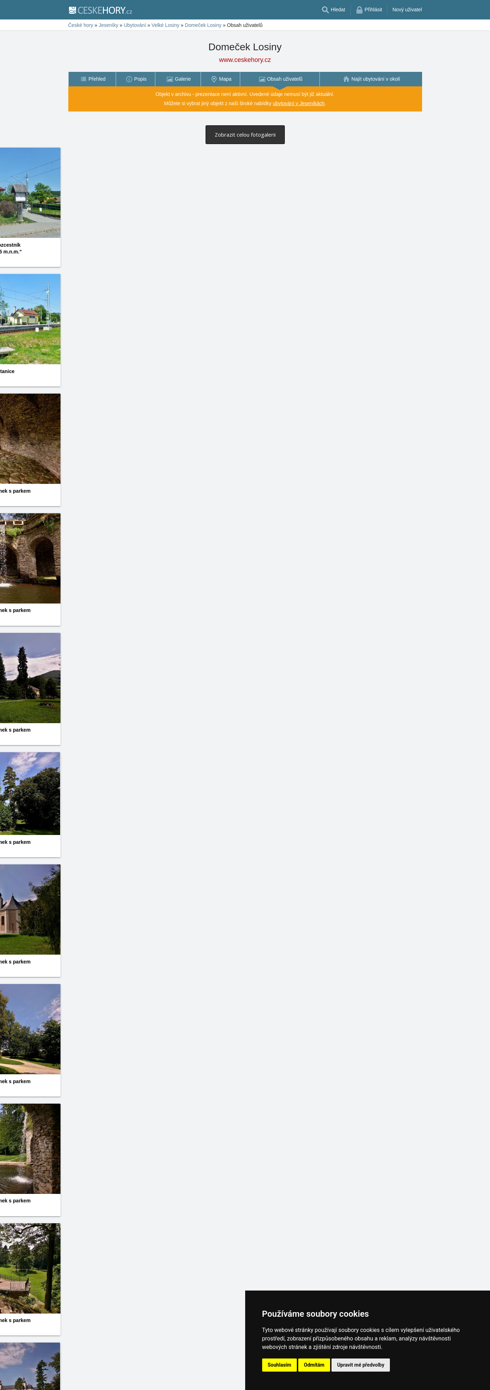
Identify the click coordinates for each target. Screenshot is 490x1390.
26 (212, 1374)
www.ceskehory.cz (245, 59)
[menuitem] (92, 79)
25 (205, 1374)
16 (143, 1374)
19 (164, 1374)
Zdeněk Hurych (333, 1099)
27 (219, 1374)
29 (233, 1374)
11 (108, 1374)
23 (191, 1374)
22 (184, 1374)
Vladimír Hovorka (80, 260)
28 (226, 1374)
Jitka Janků (201, 724)
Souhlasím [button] (280, 1365)
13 (122, 1374)
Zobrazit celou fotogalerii (245, 134)
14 (129, 1374)
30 (239, 1374)
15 (136, 1374)
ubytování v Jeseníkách (298, 103)
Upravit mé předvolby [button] (360, 1365)
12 (116, 1374)
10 (102, 1374)
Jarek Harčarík (332, 253)
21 (177, 1374)
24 (198, 1374)
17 (150, 1374)
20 (170, 1374)
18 (157, 1374)
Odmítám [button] (314, 1365)
